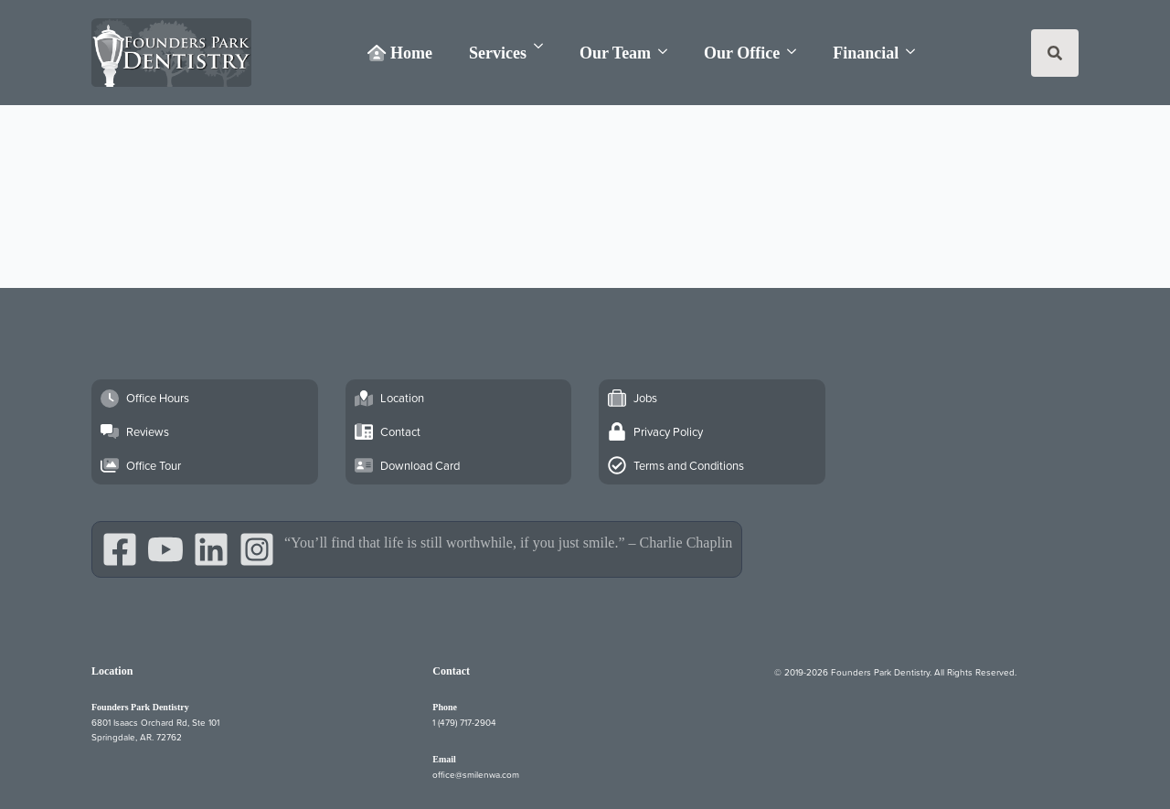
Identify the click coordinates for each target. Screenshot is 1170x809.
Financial (866, 53)
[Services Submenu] (543, 46)
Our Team (615, 53)
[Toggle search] (1055, 53)
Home (399, 53)
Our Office (742, 53)
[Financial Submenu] (916, 51)
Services (497, 53)
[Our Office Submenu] (797, 51)
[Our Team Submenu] (668, 51)
